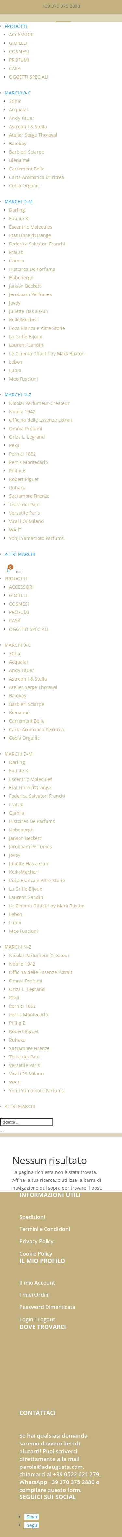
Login (26, 1319)
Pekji (14, 445)
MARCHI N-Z (18, 395)
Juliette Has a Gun (28, 311)
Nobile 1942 (22, 411)
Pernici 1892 (22, 454)
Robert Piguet (24, 479)
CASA (14, 68)
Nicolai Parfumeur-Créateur (39, 403)
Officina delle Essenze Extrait (40, 420)
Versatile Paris (24, 513)
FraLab (16, 252)
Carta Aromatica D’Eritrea (36, 177)
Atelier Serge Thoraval (33, 135)
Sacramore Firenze (29, 496)
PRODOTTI (16, 26)
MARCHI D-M (19, 201)
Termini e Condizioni (45, 1228)
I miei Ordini (35, 1294)
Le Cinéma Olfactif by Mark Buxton (47, 353)
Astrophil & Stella (28, 126)
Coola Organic (24, 185)
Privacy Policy (37, 1241)
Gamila (16, 260)
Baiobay (17, 143)
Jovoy (14, 303)
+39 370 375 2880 (61, 6)
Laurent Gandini (27, 345)
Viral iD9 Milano (26, 521)
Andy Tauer (21, 118)
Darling (17, 210)
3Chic (15, 101)
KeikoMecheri (24, 320)
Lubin (15, 370)
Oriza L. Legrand (27, 437)
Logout (46, 1319)
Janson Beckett (25, 286)
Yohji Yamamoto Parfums (36, 538)
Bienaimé (19, 160)
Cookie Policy (36, 1253)
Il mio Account (37, 1282)
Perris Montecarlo (28, 462)
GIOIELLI (18, 43)
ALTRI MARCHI (20, 554)
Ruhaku (17, 487)
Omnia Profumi (25, 428)
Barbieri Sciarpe (26, 152)
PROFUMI (19, 60)
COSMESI (19, 51)
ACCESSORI (21, 34)
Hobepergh (21, 277)
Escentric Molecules (30, 227)
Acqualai (18, 109)
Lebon (15, 362)
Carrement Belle (27, 169)
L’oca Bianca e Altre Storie (37, 328)
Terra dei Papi (24, 504)
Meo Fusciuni (23, 379)
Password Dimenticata (47, 1307)
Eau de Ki (19, 218)
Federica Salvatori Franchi (37, 244)
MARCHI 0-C (18, 93)
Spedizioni (32, 1216)
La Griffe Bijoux (25, 336)
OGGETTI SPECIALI (28, 77)
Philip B (17, 471)
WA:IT (15, 530)
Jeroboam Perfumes (30, 294)
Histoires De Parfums (32, 269)
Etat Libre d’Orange (30, 235)
